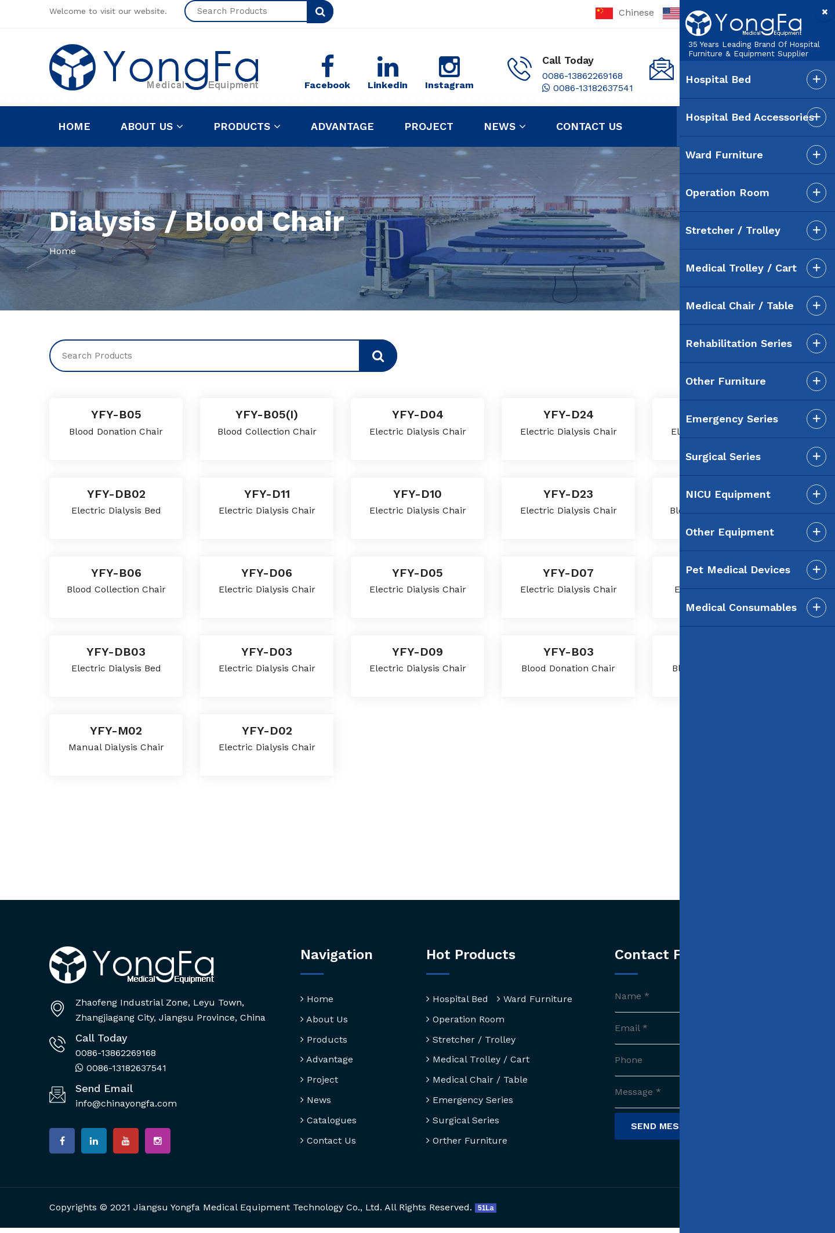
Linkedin (388, 85)
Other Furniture (701, 381)
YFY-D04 (417, 414)
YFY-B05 (116, 414)
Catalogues (328, 1120)
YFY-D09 (418, 652)
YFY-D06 (267, 573)
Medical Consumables (716, 607)
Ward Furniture (534, 999)
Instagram (449, 85)
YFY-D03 (266, 652)
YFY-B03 (568, 652)
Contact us (589, 127)
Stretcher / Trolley (470, 1039)
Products (247, 127)
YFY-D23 (568, 493)
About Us (324, 1019)
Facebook (327, 85)
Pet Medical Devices (713, 569)
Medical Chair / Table (477, 1080)
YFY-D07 (569, 573)
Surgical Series (462, 1120)
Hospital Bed (457, 999)
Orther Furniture (466, 1140)
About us (152, 127)
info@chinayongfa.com (126, 1103)
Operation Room (465, 1019)
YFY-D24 (568, 414)
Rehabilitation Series (714, 343)
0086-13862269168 (582, 76)
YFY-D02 (266, 731)
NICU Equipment (703, 494)
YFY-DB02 (116, 493)
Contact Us (328, 1140)
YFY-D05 (418, 573)
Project (428, 127)
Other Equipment (705, 532)
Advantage (342, 127)
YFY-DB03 (116, 652)
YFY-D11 (266, 493)
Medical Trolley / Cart (477, 1059)
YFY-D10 (418, 493)
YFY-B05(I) (267, 414)
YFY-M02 (116, 731)
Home (74, 127)
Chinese (625, 12)
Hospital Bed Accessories (725, 117)
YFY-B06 (116, 573)
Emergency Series (469, 1100)
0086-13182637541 (587, 88)
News (505, 127)
